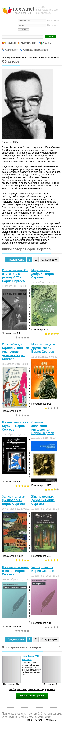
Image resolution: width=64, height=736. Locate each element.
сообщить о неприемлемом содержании (32, 689)
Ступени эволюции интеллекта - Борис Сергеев (42, 428)
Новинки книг (29, 42)
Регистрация (53, 20)
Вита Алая (26, 659)
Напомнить (52, 25)
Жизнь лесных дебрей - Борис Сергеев (42, 500)
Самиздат (11, 49)
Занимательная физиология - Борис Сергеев (14, 500)
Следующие (49, 259)
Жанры (47, 42)
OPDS (38, 719)
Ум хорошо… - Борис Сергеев (42, 569)
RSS (29, 719)
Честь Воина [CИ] (30, 656)
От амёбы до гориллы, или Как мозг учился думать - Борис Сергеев (15, 352)
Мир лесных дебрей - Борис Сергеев (42, 273)
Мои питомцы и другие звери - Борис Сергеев (43, 348)
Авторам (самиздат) (35, 49)
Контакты (51, 719)
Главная (10, 42)
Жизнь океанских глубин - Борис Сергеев (15, 426)
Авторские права (32, 695)
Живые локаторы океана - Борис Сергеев (15, 570)
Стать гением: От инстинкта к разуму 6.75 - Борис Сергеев (15, 275)
